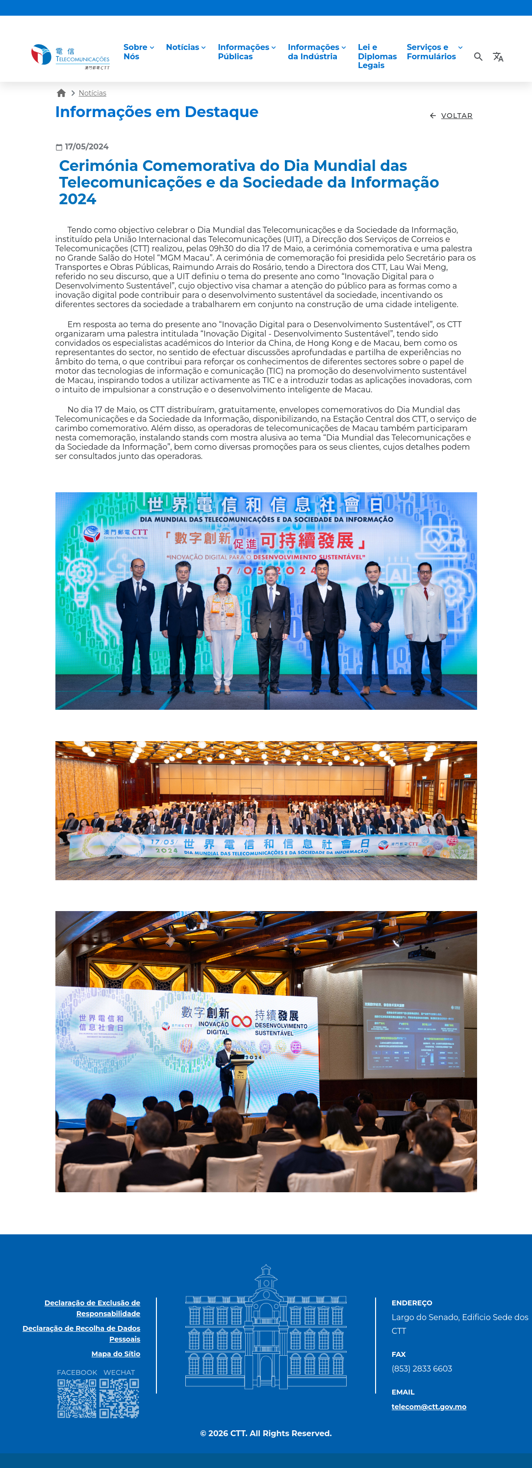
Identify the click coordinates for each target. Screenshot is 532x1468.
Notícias (92, 93)
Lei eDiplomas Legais (377, 56)
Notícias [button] (183, 47)
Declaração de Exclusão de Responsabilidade (93, 1308)
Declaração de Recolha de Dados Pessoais (81, 1334)
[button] (499, 57)
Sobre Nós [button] (136, 52)
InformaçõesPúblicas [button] (243, 52)
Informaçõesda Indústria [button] (313, 52)
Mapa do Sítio (116, 1353)
